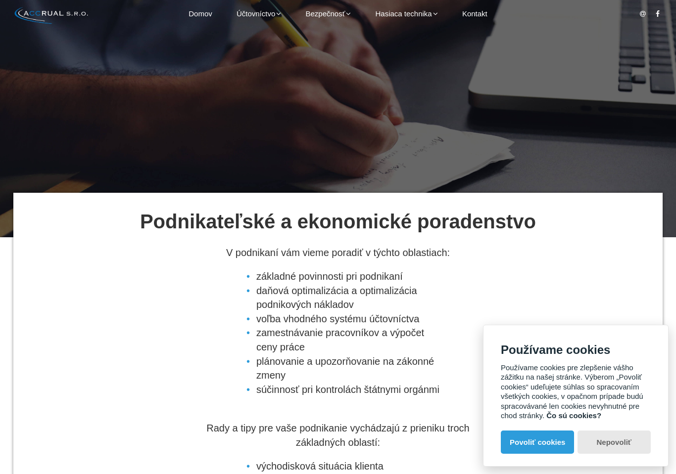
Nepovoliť (614, 442)
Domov (200, 13)
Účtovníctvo (259, 13)
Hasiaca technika (406, 13)
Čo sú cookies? (573, 415)
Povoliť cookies (537, 442)
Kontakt (474, 13)
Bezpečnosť (328, 13)
